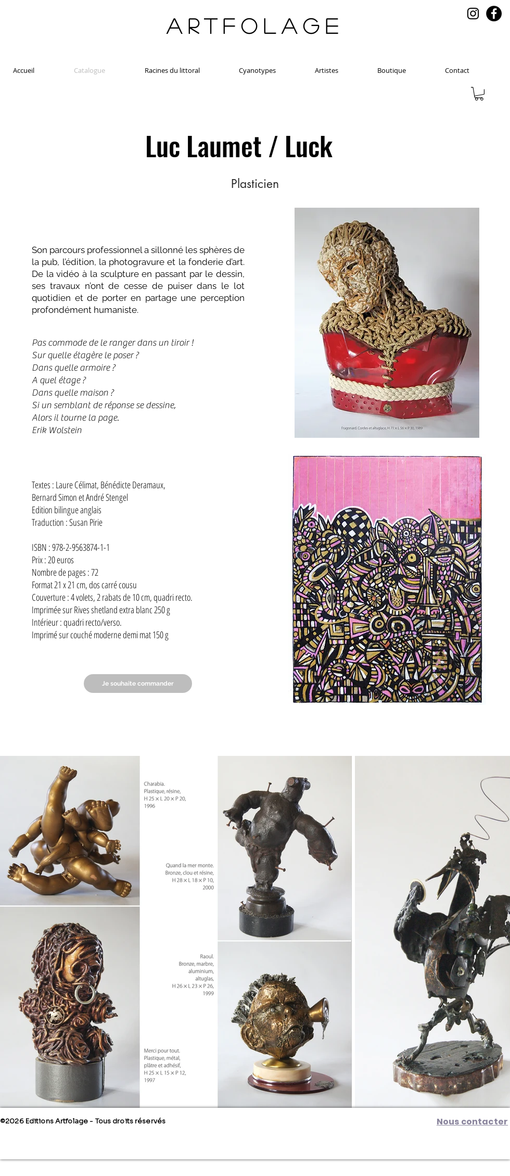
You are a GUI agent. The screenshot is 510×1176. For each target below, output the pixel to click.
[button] (479, 93)
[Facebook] (494, 13)
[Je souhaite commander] (138, 683)
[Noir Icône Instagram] (473, 13)
